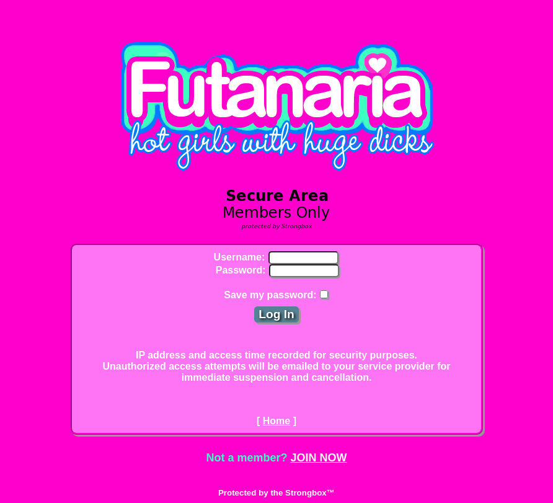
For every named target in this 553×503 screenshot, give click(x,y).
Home (276, 421)
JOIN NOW (319, 458)
